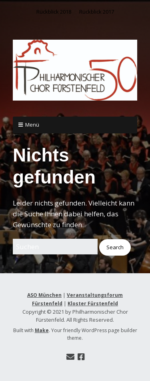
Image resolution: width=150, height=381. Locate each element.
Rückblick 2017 (96, 11)
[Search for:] (55, 246)
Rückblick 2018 (53, 11)
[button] (115, 247)
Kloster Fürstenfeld (93, 303)
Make (42, 330)
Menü (32, 124)
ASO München (44, 295)
